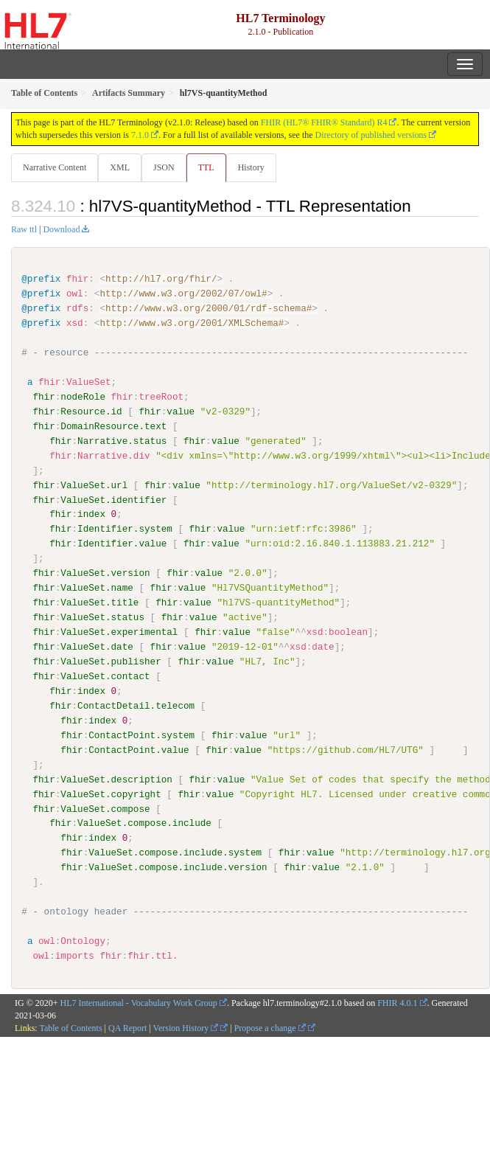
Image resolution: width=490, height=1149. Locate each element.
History (251, 167)
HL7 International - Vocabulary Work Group (138, 1002)
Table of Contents (70, 1027)
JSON (164, 167)
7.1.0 (140, 135)
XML (120, 167)
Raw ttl (24, 229)
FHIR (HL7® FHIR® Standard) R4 (324, 122)
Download (61, 229)
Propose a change (270, 1027)
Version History (186, 1027)
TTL (206, 167)
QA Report (127, 1027)
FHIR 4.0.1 (397, 1002)
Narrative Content (54, 167)
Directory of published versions (371, 135)
